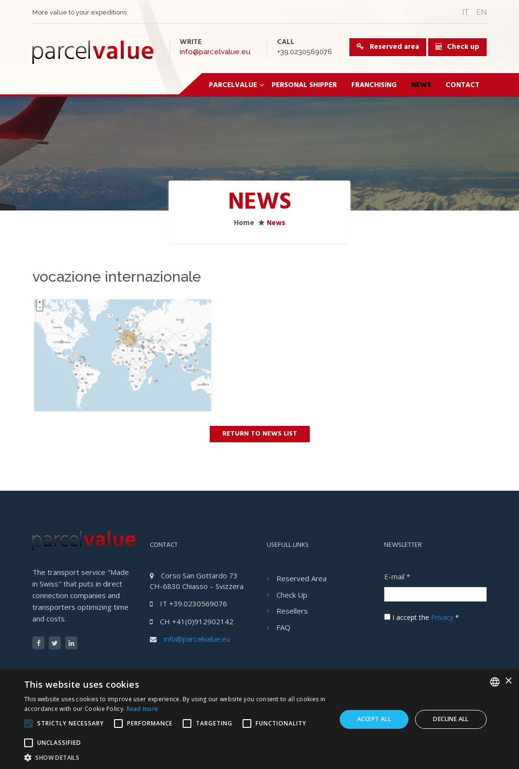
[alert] (259, 719)
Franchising (374, 85)
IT (465, 12)
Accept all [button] (374, 719)
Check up (463, 47)
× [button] (508, 681)
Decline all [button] (450, 719)
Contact (462, 85)
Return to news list (259, 433)
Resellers (292, 611)
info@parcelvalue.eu (215, 51)
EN (481, 12)
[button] (175, 757)
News (421, 85)
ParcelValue (236, 85)
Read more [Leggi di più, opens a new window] (143, 709)
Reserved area (388, 47)
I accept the (421, 617)
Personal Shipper (304, 85)
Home (244, 223)
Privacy (442, 617)
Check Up (291, 595)
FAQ (283, 627)
